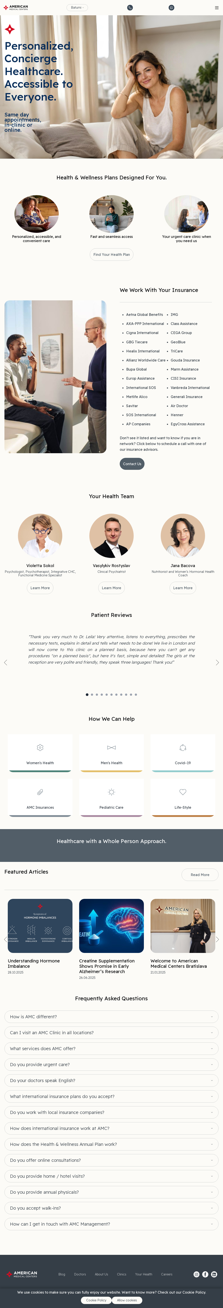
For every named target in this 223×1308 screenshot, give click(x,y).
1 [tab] (87, 694)
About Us (101, 1274)
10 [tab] (131, 695)
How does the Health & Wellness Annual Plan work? (63, 1144)
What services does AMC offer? (42, 1048)
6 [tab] (111, 695)
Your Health (143, 1274)
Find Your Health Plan (111, 254)
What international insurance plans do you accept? (62, 1096)
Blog (61, 1274)
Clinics (121, 1274)
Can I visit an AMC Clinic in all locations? (52, 1032)
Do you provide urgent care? (40, 1064)
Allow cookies (127, 1300)
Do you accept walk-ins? (35, 1208)
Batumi (76, 8)
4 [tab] (102, 695)
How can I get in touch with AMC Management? (60, 1224)
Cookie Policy (96, 1300)
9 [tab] (126, 695)
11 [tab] (136, 695)
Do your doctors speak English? (42, 1080)
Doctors (80, 1274)
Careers (166, 1274)
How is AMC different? (33, 1016)
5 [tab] (107, 695)
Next (217, 662)
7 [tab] (116, 695)
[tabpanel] (111, 649)
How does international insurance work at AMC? (59, 1128)
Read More (200, 875)
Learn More (40, 588)
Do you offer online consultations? (45, 1160)
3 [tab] (97, 695)
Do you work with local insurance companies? (57, 1112)
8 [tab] (121, 695)
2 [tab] (92, 695)
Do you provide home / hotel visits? (47, 1176)
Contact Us (132, 464)
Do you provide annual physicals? (44, 1192)
